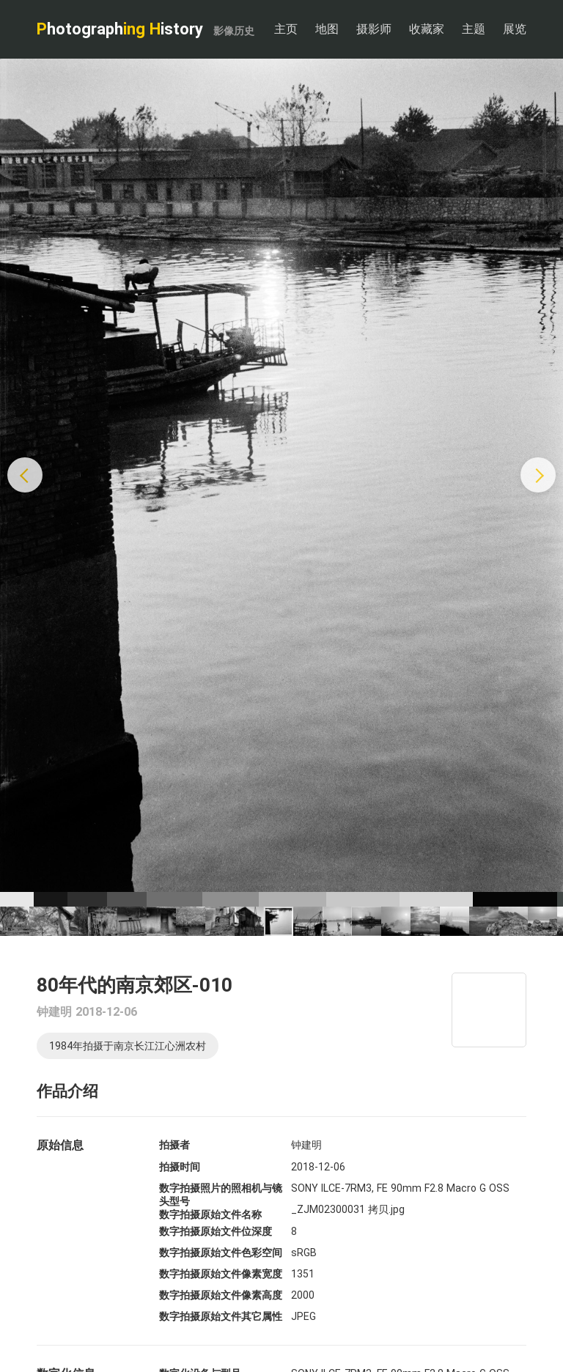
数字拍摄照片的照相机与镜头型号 (220, 1194)
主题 (473, 29)
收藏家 (426, 29)
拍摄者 (174, 1145)
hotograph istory (145, 29)
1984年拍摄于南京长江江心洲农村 (127, 1046)
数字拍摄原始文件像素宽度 (220, 1274)
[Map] (489, 1010)
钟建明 (54, 1012)
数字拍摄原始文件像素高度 (220, 1295)
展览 (514, 29)
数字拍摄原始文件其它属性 (220, 1316)
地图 (327, 29)
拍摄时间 (179, 1167)
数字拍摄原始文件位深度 (215, 1231)
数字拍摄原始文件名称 (210, 1214)
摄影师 (373, 29)
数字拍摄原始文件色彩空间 (220, 1252)
